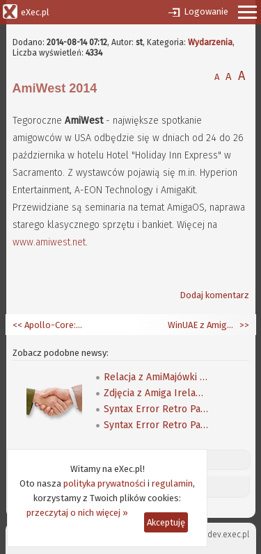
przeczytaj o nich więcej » (77, 512)
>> (243, 325)
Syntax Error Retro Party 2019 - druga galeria (156, 425)
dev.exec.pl (228, 534)
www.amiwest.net (49, 242)
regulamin (172, 483)
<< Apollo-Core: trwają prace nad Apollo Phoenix (47, 325)
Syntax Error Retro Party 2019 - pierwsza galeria (156, 409)
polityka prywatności (104, 483)
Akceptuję (166, 522)
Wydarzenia (210, 42)
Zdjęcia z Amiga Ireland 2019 (156, 393)
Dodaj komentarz (214, 295)
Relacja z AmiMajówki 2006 (156, 377)
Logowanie (206, 11)
